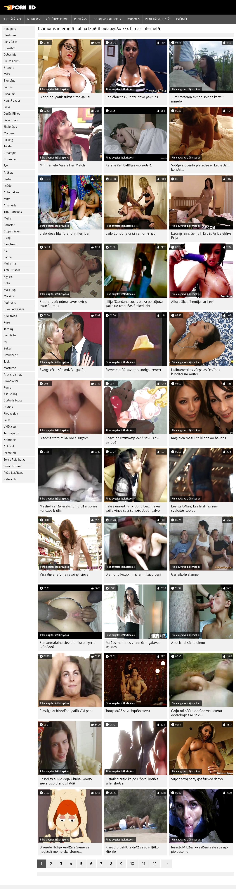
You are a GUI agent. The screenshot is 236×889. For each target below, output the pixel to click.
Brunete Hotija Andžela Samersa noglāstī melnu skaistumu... (64, 849)
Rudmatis (10, 303)
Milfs (7, 74)
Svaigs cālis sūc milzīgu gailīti (62, 370)
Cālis (7, 283)
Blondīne (9, 80)
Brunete (9, 67)
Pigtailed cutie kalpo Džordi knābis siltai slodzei (131, 781)
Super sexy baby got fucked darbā (197, 779)
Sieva (7, 107)
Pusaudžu (10, 94)
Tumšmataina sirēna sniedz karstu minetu (197, 99)
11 (143, 863)
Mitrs (7, 199)
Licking (8, 140)
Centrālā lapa (12, 19)
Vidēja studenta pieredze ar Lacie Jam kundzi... (200, 167)
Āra (6, 166)
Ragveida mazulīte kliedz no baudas (198, 438)
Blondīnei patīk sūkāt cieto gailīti (65, 97)
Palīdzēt (181, 19)
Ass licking (10, 394)
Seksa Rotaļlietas (14, 459)
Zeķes (8, 348)
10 (132, 863)
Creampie (10, 153)
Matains (9, 296)
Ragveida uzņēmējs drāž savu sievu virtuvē (133, 440)
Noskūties (10, 159)
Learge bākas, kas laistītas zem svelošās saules (194, 508)
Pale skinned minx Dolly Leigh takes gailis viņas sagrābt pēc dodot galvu (132, 508)
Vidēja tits (10, 479)
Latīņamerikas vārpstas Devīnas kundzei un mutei (195, 372)
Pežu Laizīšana (13, 472)
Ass (6, 251)
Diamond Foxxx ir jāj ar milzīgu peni (133, 574)
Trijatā (8, 146)
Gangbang (10, 244)
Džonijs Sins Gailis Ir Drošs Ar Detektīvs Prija (201, 235)
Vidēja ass (10, 426)
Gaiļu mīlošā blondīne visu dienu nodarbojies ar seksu (196, 713)
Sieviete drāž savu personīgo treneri (133, 370)
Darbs (7, 179)
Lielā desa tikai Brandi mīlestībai (64, 233)
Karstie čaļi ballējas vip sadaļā (128, 165)
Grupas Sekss (12, 231)
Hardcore (10, 35)
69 (5, 342)
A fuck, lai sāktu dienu (188, 643)
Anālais (8, 172)
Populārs (80, 19)
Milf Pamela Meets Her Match (62, 165)
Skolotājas (10, 126)
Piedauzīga (11, 413)
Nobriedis (10, 440)
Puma (7, 387)
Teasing (8, 329)
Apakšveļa (10, 316)
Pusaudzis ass (12, 466)
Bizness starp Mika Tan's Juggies (64, 438)
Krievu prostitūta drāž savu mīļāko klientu (132, 849)
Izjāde (8, 185)
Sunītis (8, 87)
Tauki (7, 361)
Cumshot (9, 48)
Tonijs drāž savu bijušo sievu (127, 711)
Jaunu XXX (33, 19)
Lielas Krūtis (12, 61)
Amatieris (10, 205)
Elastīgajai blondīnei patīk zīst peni (66, 711)
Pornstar (9, 225)
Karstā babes (12, 100)
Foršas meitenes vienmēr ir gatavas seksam (132, 645)
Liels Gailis (10, 42)
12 (155, 863)
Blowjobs (10, 29)
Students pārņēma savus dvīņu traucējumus (63, 304)
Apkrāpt (9, 446)
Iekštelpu (10, 453)
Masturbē (10, 368)
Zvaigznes (133, 19)
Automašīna (11, 192)
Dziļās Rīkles (12, 113)
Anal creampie (13, 374)
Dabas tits (10, 54)
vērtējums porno (57, 19)
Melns (8, 218)
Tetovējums (11, 433)
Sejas (7, 420)
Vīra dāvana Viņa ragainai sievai (64, 574)
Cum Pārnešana (14, 309)
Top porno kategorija (106, 19)
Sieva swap (11, 120)
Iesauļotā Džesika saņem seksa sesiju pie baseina (199, 849)
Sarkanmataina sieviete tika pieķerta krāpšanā (67, 645)
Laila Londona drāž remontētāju (130, 233)
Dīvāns (8, 407)
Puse (7, 322)
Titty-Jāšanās (13, 212)
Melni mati (11, 263)
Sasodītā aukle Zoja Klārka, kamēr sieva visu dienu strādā (66, 781)
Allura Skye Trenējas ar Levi (192, 302)
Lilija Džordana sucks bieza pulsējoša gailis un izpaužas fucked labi (134, 304)
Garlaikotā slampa (185, 574)
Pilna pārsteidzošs (158, 19)
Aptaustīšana (12, 270)
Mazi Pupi (10, 290)
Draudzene (11, 355)
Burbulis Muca (13, 400)
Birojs (7, 238)
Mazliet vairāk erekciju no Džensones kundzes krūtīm (68, 508)
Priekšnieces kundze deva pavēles (131, 97)
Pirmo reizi (11, 381)
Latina (8, 257)
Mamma (9, 133)
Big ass (8, 277)
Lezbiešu (10, 335)
